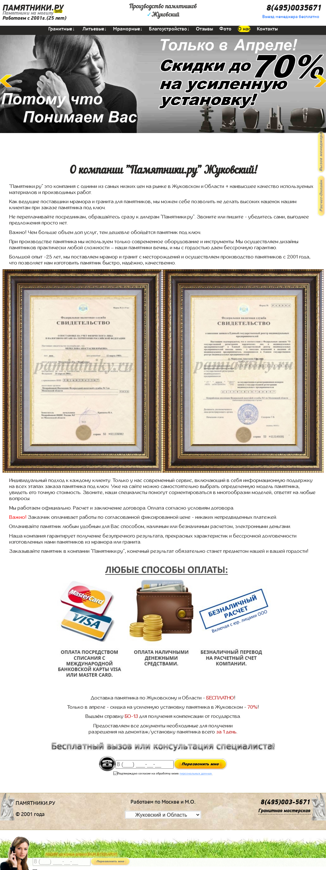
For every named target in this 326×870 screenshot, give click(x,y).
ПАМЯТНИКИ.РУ (33, 8)
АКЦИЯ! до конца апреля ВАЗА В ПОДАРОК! (81, 854)
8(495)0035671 (294, 8)
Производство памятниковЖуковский (163, 11)
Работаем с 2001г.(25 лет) (34, 18)
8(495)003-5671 (285, 802)
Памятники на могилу (28, 13)
